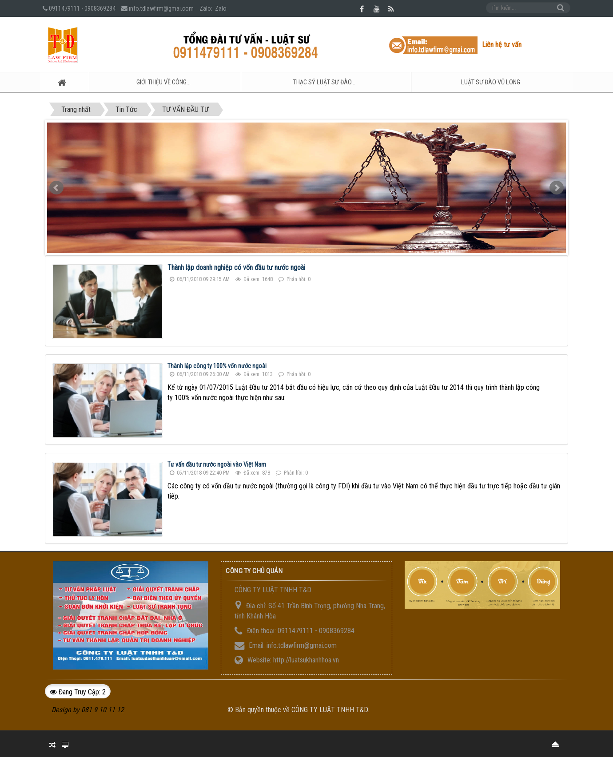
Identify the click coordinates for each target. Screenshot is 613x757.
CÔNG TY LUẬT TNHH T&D (329, 709)
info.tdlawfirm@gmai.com (161, 8)
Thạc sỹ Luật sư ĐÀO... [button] (316, 83)
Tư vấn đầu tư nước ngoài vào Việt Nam (216, 464)
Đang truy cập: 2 (78, 691)
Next (556, 187)
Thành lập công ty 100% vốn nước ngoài (217, 365)
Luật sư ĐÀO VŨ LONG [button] (489, 83)
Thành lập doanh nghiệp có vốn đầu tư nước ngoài (236, 267)
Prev (56, 187)
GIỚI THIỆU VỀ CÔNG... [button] (148, 83)
